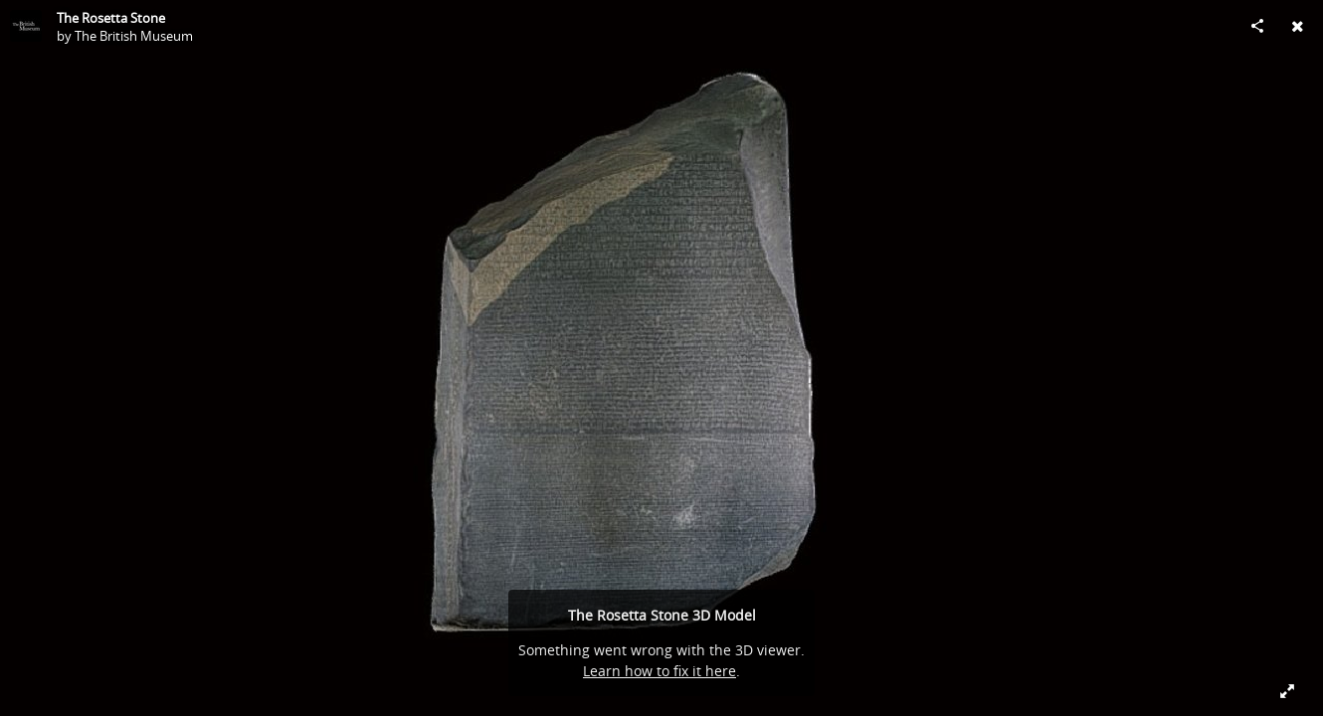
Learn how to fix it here (659, 670)
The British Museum (134, 36)
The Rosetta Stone (111, 18)
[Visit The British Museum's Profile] (26, 26)
